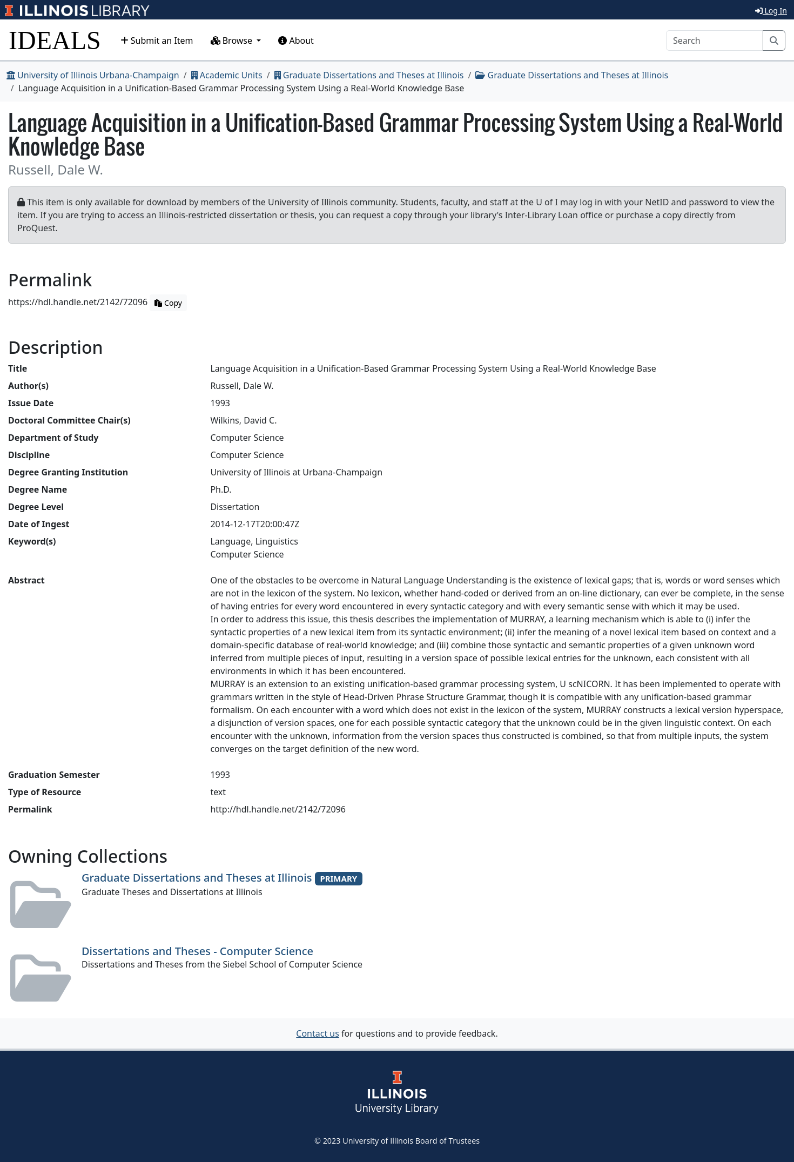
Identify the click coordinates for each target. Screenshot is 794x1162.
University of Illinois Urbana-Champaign (92, 75)
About (296, 40)
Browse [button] (233, 40)
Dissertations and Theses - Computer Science (197, 951)
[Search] (714, 40)
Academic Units (227, 75)
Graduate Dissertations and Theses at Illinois (369, 75)
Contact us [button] (317, 1033)
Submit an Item (156, 40)
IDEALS (55, 40)
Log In (771, 10)
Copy (167, 303)
